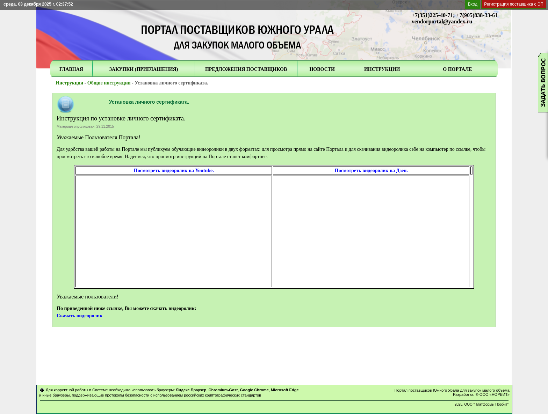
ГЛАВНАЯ (71, 69)
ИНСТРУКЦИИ (382, 69)
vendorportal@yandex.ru (442, 21)
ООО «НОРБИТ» (495, 394)
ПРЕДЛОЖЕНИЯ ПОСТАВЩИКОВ (246, 69)
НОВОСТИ (322, 69)
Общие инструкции (109, 83)
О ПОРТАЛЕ (457, 69)
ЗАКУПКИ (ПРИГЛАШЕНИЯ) (143, 69)
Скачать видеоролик (79, 315)
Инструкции (69, 83)
